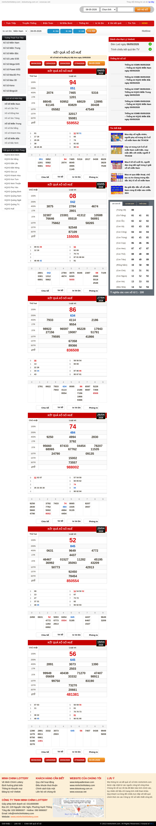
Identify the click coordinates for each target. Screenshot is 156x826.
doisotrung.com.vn (30, 2)
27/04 (79, 63)
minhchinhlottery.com (11, 2)
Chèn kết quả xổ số (32, 823)
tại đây (151, 2)
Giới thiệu (6, 823)
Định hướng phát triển (12, 785)
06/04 (36, 63)
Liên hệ (17, 823)
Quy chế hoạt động (45, 782)
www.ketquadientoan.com (82, 782)
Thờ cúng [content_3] (142, 203)
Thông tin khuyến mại (12, 788)
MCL (152, 823)
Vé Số (60, 177)
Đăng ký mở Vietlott (11, 792)
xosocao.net (44, 2)
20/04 (65, 63)
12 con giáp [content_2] (129, 203)
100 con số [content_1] (116, 203)
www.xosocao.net (78, 792)
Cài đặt (91, 31)
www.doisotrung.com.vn (81, 788)
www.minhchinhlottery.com (82, 785)
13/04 (50, 63)
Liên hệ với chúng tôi (46, 792)
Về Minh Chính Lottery (12, 782)
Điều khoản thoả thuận (46, 785)
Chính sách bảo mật (45, 788)
